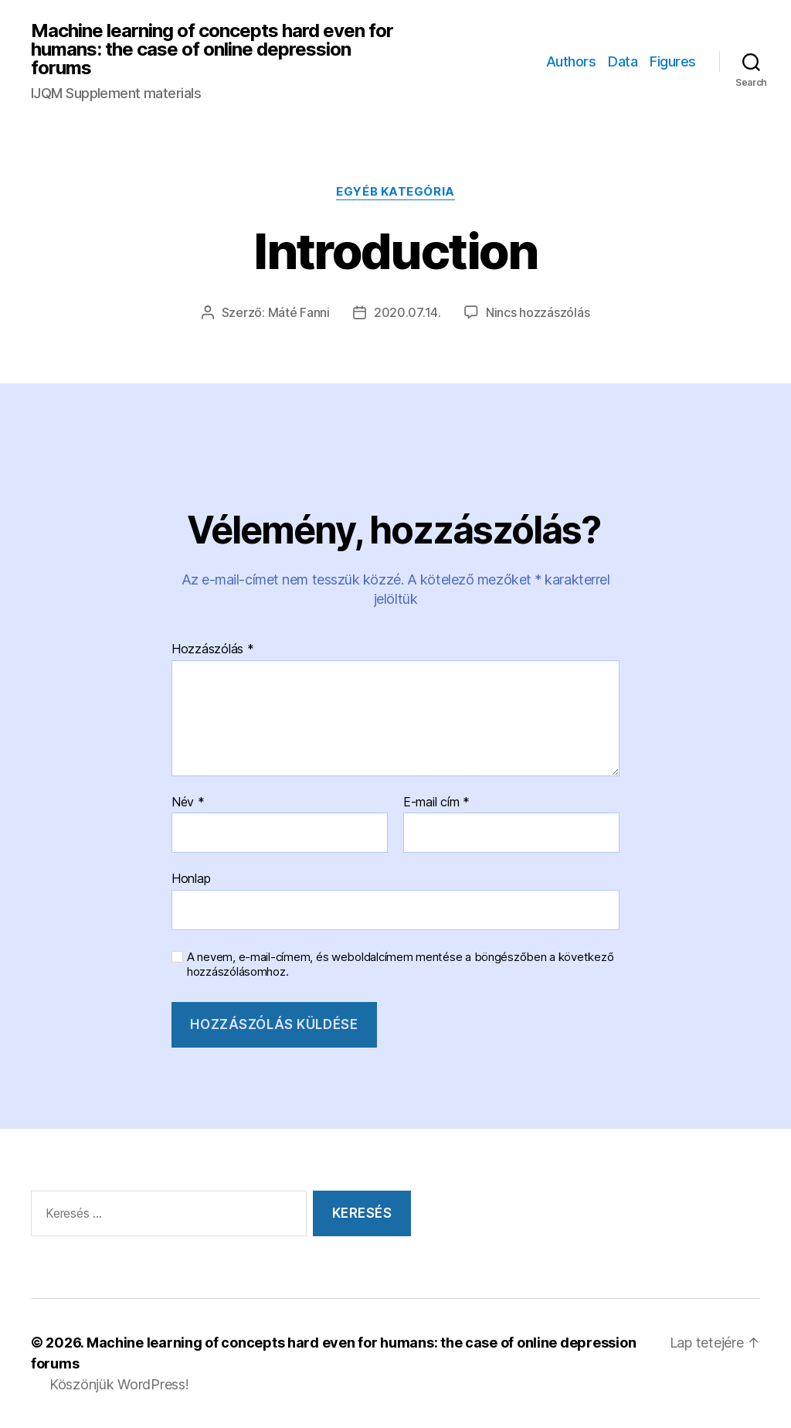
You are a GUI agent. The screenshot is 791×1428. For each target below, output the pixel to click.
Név (188, 802)
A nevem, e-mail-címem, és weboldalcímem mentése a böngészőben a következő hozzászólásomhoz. (400, 964)
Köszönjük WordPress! (119, 1384)
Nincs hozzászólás (537, 312)
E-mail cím (436, 802)
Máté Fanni (299, 312)
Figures (673, 61)
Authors (571, 61)
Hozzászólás (212, 649)
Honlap (190, 878)
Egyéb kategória (395, 192)
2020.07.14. (407, 312)
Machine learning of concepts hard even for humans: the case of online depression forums (212, 49)
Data (622, 61)
